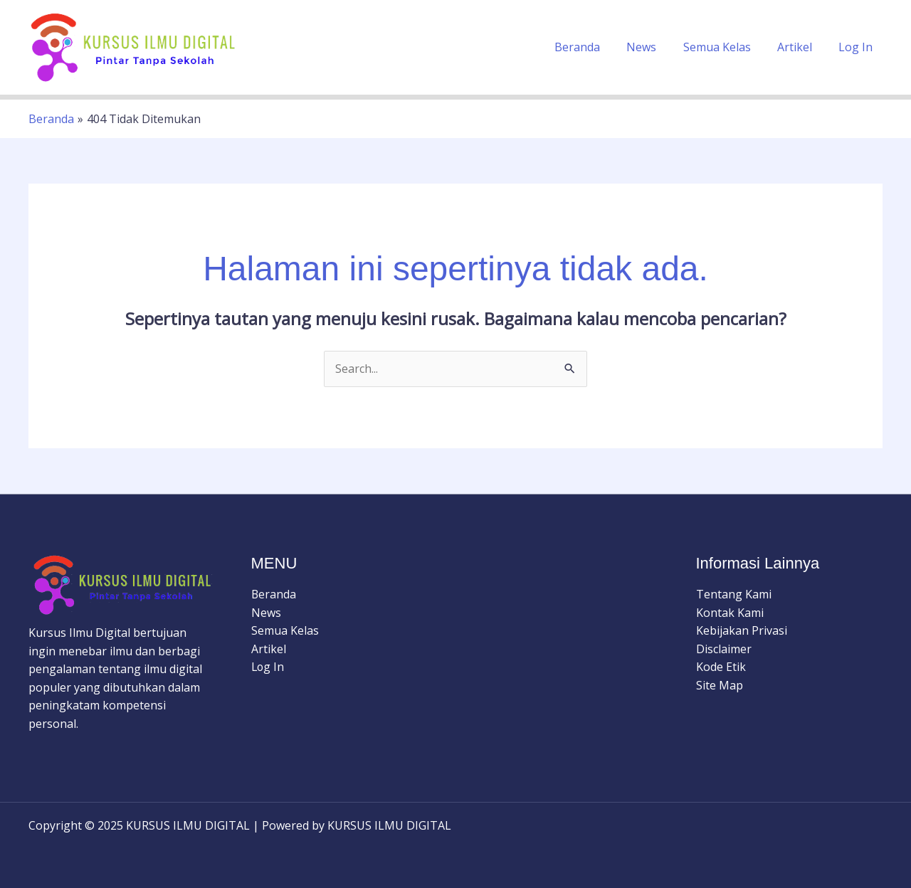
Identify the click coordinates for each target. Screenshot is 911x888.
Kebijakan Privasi (741, 630)
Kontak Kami (730, 612)
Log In (858, 47)
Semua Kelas (726, 47)
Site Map (719, 685)
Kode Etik (721, 667)
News (655, 47)
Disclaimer (724, 649)
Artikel (800, 47)
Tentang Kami (734, 594)
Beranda (594, 47)
